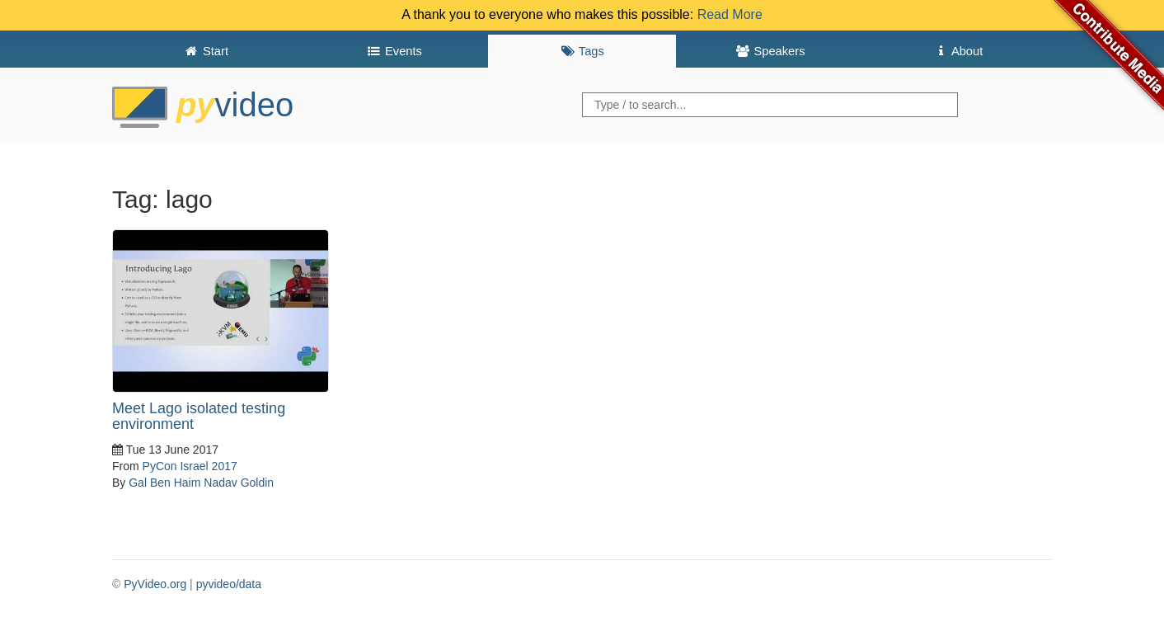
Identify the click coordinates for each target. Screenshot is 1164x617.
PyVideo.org (155, 584)
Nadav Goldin (239, 482)
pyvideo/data (228, 584)
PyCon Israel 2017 (190, 466)
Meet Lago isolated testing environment (198, 416)
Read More (730, 14)
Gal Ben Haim (164, 482)
